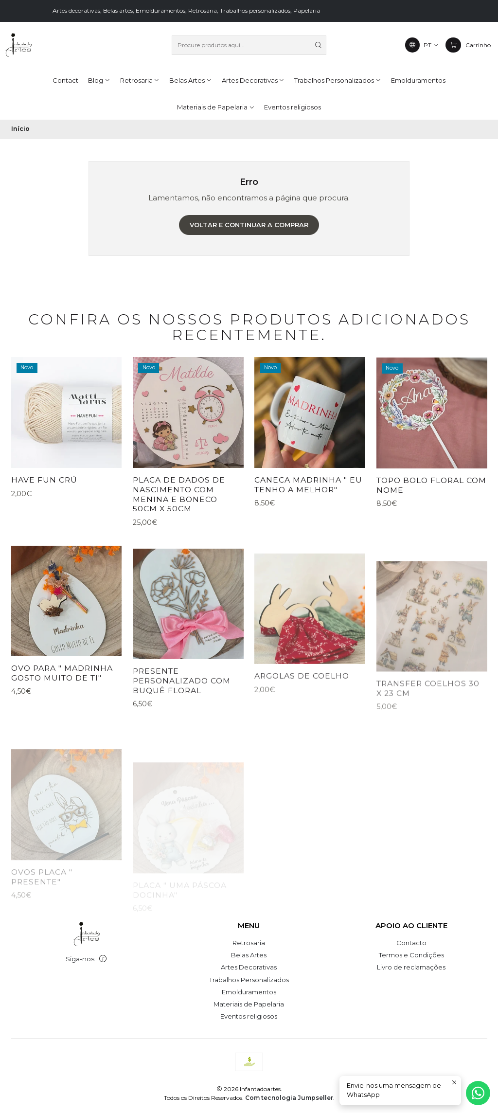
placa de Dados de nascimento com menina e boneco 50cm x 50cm (179, 528)
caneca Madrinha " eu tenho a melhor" (308, 530)
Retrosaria (248, 943)
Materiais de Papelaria (248, 1004)
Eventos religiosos (248, 1016)
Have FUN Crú (44, 500)
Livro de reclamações (411, 967)
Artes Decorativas (249, 967)
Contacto (411, 943)
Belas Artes (249, 955)
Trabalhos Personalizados (249, 980)
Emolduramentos (249, 992)
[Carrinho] (468, 45)
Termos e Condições (411, 955)
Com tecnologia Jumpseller (289, 1097)
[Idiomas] (422, 45)
